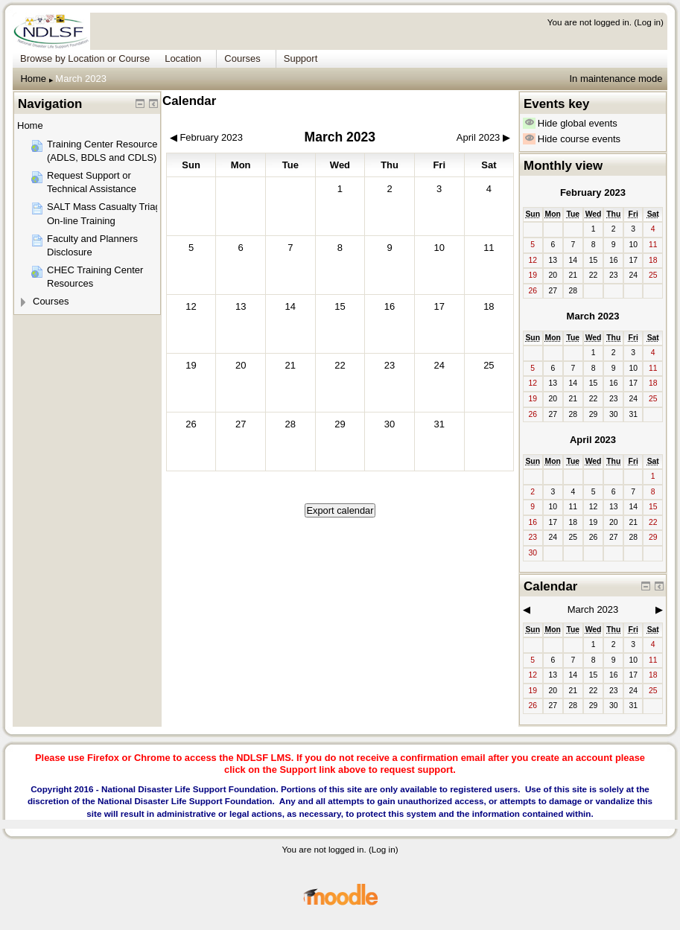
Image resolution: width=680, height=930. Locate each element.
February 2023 (593, 192)
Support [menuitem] (301, 58)
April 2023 (593, 439)
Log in (649, 22)
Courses (51, 301)
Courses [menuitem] (242, 58)
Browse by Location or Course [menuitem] (85, 58)
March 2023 (81, 78)
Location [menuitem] (183, 58)
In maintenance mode (615, 78)
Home (33, 78)
